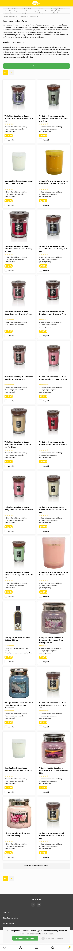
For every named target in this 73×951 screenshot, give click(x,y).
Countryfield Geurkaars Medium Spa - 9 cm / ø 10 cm (18, 769)
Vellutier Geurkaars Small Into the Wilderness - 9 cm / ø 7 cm (18, 248)
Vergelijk (11, 140)
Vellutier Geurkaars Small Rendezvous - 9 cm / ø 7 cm (52, 313)
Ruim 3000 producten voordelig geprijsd (29, 11)
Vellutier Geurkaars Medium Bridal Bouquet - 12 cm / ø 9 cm (52, 705)
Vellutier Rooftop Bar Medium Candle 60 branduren (19, 378)
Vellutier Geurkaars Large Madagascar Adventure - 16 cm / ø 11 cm (18, 444)
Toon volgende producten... (36, 866)
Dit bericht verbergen (25, 938)
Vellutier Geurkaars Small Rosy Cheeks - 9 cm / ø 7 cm (18, 313)
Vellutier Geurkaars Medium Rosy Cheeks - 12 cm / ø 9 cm (53, 378)
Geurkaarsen (33, 16)
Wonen (23, 16)
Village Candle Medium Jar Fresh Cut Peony (17, 834)
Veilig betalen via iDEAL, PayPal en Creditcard (58, 11)
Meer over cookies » (54, 938)
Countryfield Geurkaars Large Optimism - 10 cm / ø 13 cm (53, 182)
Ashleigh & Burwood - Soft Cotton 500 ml (17, 639)
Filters (36, 66)
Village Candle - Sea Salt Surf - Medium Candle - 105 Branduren (19, 705)
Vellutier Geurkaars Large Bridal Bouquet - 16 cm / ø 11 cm (53, 509)
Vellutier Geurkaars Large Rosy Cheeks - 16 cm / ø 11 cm (19, 508)
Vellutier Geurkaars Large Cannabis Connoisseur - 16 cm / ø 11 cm (53, 118)
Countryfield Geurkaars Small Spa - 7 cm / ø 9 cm (19, 182)
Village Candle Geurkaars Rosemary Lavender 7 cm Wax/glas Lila (51, 640)
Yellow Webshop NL (11, 16)
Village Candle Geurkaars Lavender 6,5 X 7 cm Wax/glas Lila (53, 770)
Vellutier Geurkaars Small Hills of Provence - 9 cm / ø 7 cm (19, 118)
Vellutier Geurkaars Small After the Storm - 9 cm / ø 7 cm (53, 248)
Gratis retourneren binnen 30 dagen (43, 11)
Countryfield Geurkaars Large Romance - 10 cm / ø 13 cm (53, 573)
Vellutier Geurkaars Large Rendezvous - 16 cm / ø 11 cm (53, 443)
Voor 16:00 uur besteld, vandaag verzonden (11, 11)
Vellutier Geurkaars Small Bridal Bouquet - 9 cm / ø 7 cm (52, 835)
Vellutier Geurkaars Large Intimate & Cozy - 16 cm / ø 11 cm (19, 574)
